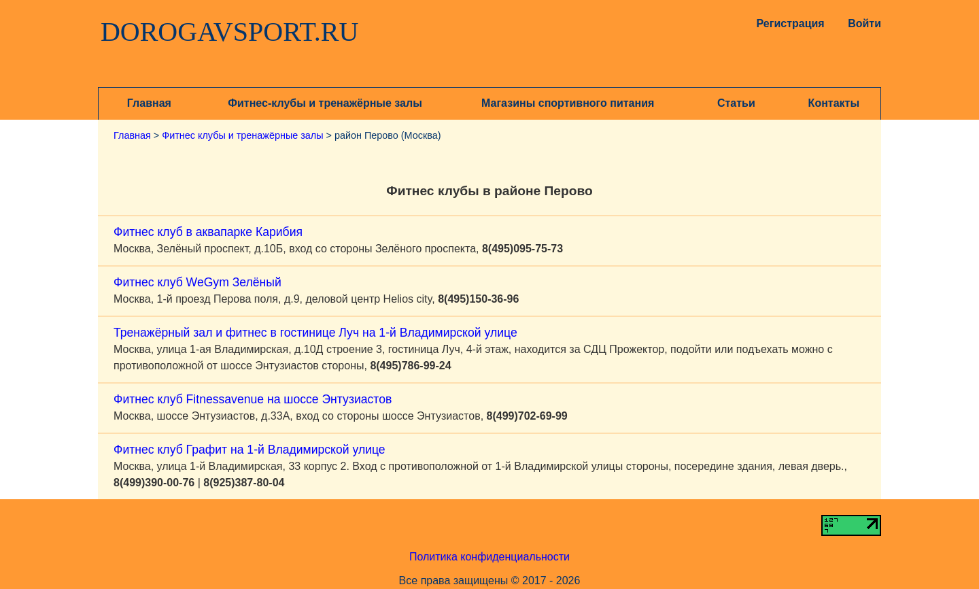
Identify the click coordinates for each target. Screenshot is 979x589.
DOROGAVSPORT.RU (230, 32)
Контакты (833, 103)
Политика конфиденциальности (489, 556)
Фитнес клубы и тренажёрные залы (242, 135)
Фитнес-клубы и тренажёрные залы (325, 103)
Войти (864, 23)
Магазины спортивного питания (567, 103)
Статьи (736, 103)
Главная (149, 103)
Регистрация (788, 23)
